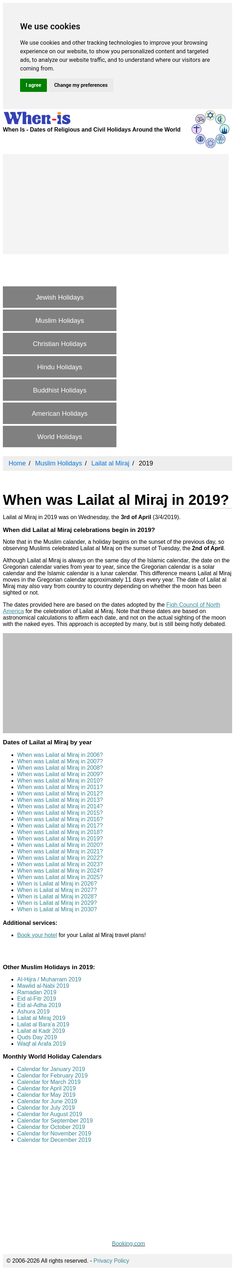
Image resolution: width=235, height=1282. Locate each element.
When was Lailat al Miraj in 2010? (60, 781)
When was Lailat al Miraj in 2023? (60, 864)
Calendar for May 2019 (46, 1095)
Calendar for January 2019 (51, 1069)
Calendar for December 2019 (54, 1140)
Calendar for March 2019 (49, 1082)
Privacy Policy (111, 1261)
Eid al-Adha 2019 (39, 1005)
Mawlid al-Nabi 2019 (43, 986)
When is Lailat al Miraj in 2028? (57, 896)
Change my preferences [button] (80, 85)
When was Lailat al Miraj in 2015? (60, 813)
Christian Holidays (59, 343)
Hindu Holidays (59, 367)
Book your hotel (37, 935)
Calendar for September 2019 (55, 1121)
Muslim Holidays (59, 320)
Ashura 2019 (33, 1012)
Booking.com (128, 1244)
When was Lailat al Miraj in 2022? (60, 858)
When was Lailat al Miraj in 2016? (60, 819)
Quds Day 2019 (37, 1037)
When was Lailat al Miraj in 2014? (60, 806)
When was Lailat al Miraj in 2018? (60, 832)
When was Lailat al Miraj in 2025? (60, 877)
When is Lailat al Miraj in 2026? (57, 884)
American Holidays (60, 413)
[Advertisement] (116, 204)
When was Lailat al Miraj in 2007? (60, 761)
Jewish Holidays (60, 297)
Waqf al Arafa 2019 (41, 1044)
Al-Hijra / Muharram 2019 (49, 979)
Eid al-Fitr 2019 (36, 999)
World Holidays (59, 436)
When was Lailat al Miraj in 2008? (60, 768)
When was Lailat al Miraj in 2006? (60, 755)
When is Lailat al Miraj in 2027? (57, 890)
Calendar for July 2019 (46, 1108)
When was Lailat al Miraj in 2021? (60, 851)
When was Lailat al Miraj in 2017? (60, 826)
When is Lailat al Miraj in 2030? (57, 909)
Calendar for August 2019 (49, 1114)
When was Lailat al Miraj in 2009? (60, 774)
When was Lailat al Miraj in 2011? (60, 787)
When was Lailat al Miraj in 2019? (60, 838)
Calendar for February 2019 (52, 1076)
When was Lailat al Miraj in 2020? (60, 845)
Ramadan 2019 (36, 992)
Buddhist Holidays (59, 390)
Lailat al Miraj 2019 (41, 1018)
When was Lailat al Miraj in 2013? (60, 800)
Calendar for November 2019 (54, 1133)
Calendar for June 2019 (47, 1101)
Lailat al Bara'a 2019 (43, 1024)
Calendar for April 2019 (46, 1088)
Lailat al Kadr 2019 (41, 1031)
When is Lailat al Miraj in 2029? (57, 903)
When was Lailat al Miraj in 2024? (60, 871)
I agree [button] (33, 85)
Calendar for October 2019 (51, 1127)
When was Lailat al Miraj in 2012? (60, 793)
